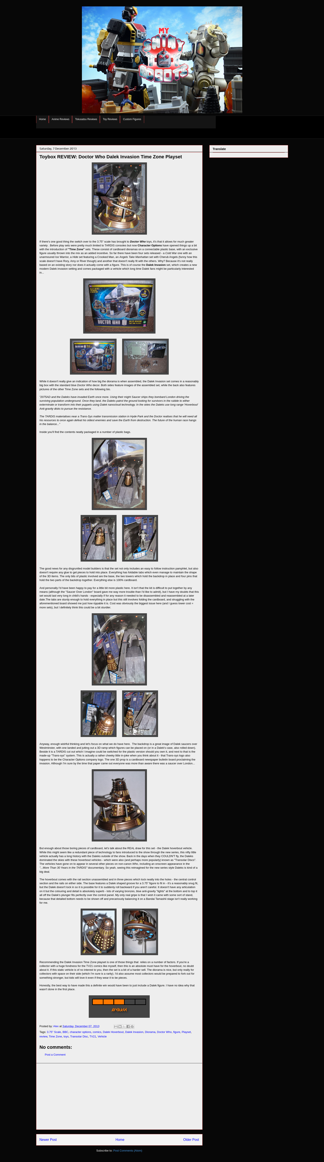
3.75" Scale (54, 1032)
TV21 (92, 1036)
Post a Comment (55, 1054)
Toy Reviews (110, 119)
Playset (186, 1032)
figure (176, 1032)
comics (97, 1032)
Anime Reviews (61, 119)
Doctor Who (164, 1032)
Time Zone (55, 1036)
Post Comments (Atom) (127, 1150)
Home (42, 119)
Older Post (191, 1139)
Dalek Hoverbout (113, 1032)
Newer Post (48, 1139)
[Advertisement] (119, 1096)
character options (80, 1032)
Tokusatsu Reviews (86, 119)
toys (66, 1036)
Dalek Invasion (134, 1032)
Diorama (150, 1032)
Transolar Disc (79, 1036)
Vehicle (102, 1036)
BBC (65, 1032)
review (43, 1036)
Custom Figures (132, 119)
